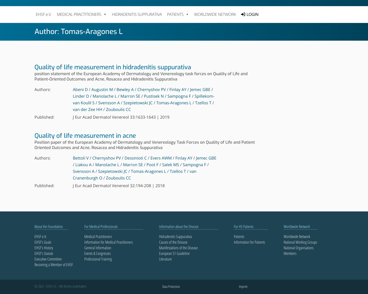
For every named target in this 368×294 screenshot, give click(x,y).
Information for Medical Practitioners (108, 242)
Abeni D (80, 89)
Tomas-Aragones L (174, 103)
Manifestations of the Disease (178, 248)
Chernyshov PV (151, 89)
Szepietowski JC (138, 103)
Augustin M (102, 89)
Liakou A (83, 164)
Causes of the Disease (173, 242)
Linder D (81, 96)
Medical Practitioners (98, 236)
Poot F (152, 164)
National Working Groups (300, 242)
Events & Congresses (97, 253)
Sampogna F (179, 96)
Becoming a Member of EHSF (53, 264)
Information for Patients (249, 242)
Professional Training (98, 259)
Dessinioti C (135, 158)
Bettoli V (81, 158)
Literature (165, 259)
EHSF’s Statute (43, 253)
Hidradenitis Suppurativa (137, 14)
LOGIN (252, 14)
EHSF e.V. (44, 14)
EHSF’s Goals (42, 242)
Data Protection (171, 286)
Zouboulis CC (118, 109)
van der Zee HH (87, 109)
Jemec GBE (200, 89)
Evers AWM (161, 158)
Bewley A (125, 89)
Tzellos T (203, 103)
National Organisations (299, 248)
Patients (239, 236)
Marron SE (130, 96)
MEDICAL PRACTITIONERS (82, 14)
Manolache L (105, 96)
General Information (97, 248)
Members (290, 253)
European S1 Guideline (174, 253)
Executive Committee (48, 259)
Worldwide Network (215, 14)
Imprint (243, 286)
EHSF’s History (43, 248)
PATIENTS (178, 14)
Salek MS (170, 164)
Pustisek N (154, 96)
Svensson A (109, 103)
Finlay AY (177, 89)
